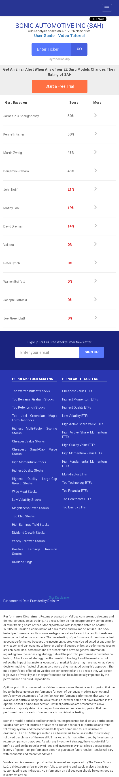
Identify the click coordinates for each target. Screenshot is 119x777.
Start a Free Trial (59, 86)
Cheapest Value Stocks (28, 441)
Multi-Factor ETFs (74, 474)
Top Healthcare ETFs (76, 499)
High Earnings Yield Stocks (30, 524)
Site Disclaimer (59, 597)
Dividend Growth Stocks (28, 532)
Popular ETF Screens (80, 379)
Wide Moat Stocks (24, 491)
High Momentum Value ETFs (82, 453)
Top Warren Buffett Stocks (31, 391)
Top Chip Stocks (23, 516)
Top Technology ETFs (77, 482)
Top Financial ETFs (75, 490)
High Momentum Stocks (29, 462)
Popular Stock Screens (32, 379)
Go (79, 49)
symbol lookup (59, 59)
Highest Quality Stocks (28, 470)
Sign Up (92, 352)
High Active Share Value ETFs (83, 424)
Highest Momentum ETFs (80, 399)
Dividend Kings (22, 562)
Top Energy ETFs (74, 507)
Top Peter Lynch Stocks (28, 407)
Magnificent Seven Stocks (30, 508)
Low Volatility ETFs (75, 416)
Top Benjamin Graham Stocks (33, 399)
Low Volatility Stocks (26, 499)
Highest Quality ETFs (76, 407)
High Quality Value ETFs (78, 445)
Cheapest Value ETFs (77, 391)
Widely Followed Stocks (28, 541)
